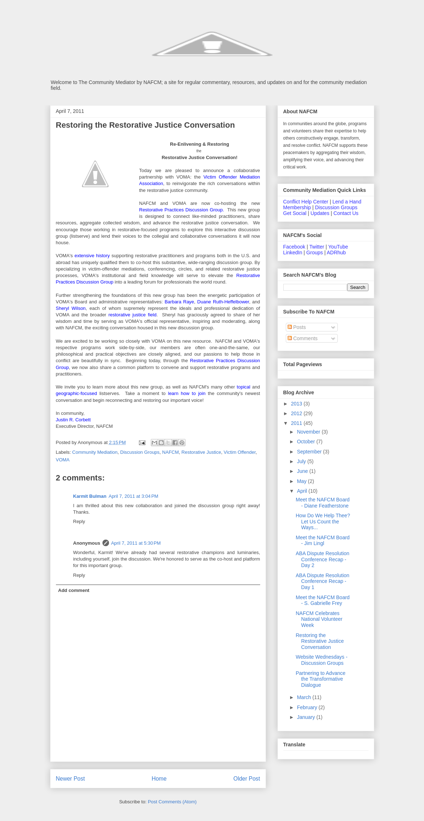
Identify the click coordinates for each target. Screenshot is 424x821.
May (302, 481)
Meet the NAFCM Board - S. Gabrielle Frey (322, 600)
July (302, 461)
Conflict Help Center (305, 202)
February (308, 707)
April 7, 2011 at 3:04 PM (133, 496)
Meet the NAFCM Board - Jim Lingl (322, 540)
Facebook (294, 247)
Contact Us (345, 213)
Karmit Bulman (89, 496)
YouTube (338, 247)
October (306, 441)
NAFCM (170, 452)
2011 (297, 423)
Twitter (316, 247)
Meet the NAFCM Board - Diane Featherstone (322, 503)
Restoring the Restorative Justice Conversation (320, 641)
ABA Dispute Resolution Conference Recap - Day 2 (322, 559)
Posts (297, 327)
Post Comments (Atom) (172, 801)
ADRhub (336, 252)
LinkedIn (292, 252)
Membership (297, 207)
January (306, 717)
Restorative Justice (201, 452)
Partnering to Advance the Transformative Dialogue (320, 679)
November (309, 432)
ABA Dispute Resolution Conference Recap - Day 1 (322, 581)
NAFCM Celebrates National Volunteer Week (319, 619)
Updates (320, 213)
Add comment (73, 590)
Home (159, 779)
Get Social (295, 213)
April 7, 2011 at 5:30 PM (136, 543)
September (310, 452)
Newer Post (70, 779)
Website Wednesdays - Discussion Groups (321, 660)
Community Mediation (95, 452)
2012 (297, 413)
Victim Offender (239, 452)
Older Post (246, 779)
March (304, 697)
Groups (314, 252)
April (303, 491)
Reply (79, 521)
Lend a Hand (346, 202)
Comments (303, 338)
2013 (297, 404)
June (303, 471)
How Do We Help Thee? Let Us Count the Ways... (323, 522)
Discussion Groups (139, 452)
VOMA (63, 459)
